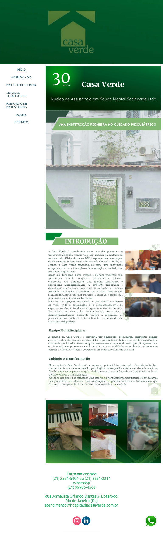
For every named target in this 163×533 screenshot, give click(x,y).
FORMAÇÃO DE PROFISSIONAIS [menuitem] (16, 105)
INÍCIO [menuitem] (21, 69)
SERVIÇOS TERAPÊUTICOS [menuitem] (16, 94)
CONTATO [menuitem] (21, 122)
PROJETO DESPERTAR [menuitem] (21, 85)
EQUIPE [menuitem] (21, 114)
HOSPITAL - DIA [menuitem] (21, 77)
